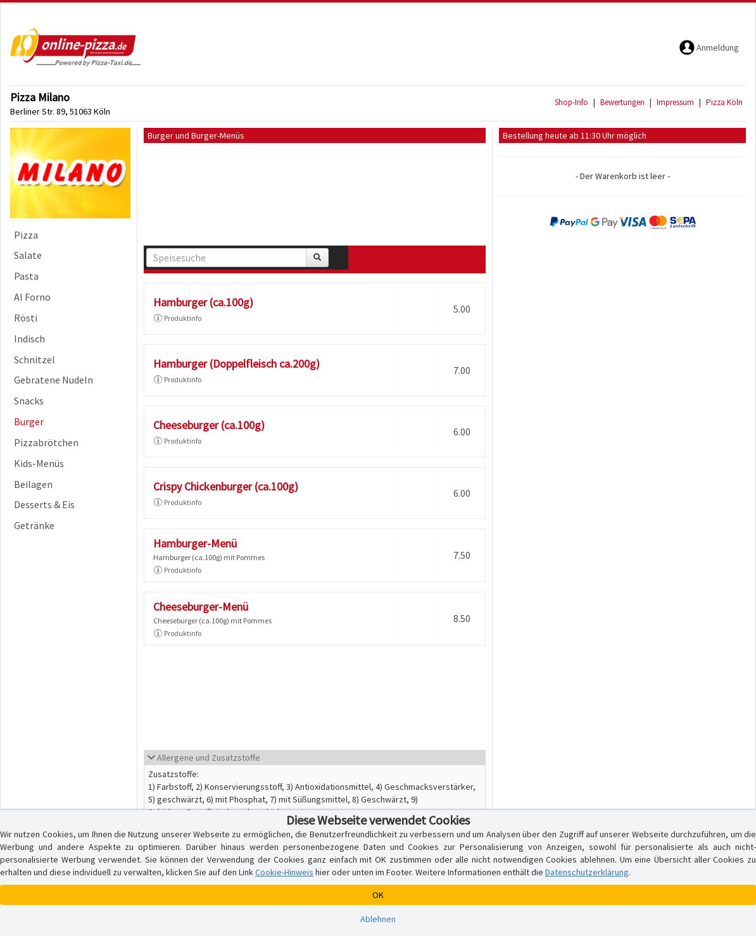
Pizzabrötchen (46, 442)
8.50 (461, 618)
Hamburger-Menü (195, 543)
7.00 (461, 370)
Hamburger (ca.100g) (203, 302)
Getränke (34, 525)
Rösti (25, 317)
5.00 (461, 309)
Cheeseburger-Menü (200, 606)
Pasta (26, 276)
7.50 (461, 555)
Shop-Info (571, 102)
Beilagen (33, 484)
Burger (29, 421)
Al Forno (32, 296)
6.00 (461, 431)
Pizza (26, 234)
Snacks (29, 400)
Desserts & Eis (44, 504)
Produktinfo (177, 318)
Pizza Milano (40, 97)
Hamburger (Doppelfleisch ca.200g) (236, 363)
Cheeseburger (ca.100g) (209, 425)
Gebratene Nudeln (53, 379)
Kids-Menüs (39, 463)
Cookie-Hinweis (284, 872)
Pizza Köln (724, 102)
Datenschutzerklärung (587, 872)
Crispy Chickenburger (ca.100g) (225, 486)
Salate (28, 255)
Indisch (29, 338)
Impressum (675, 102)
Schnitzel (34, 359)
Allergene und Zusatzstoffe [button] (204, 757)
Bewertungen (622, 102)
